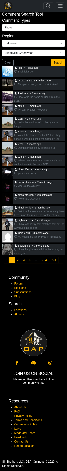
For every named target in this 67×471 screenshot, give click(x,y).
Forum (18, 283)
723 (44, 259)
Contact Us (21, 441)
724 (53, 259)
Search (58, 62)
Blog (17, 296)
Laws (17, 428)
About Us (20, 407)
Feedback (20, 437)
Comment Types (16, 20)
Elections (20, 287)
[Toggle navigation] (48, 6)
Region (8, 36)
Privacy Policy (23, 415)
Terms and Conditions (28, 420)
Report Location (24, 445)
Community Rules (25, 424)
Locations (20, 310)
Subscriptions (22, 292)
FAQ (17, 411)
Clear (7, 62)
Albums (19, 314)
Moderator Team (24, 432)
